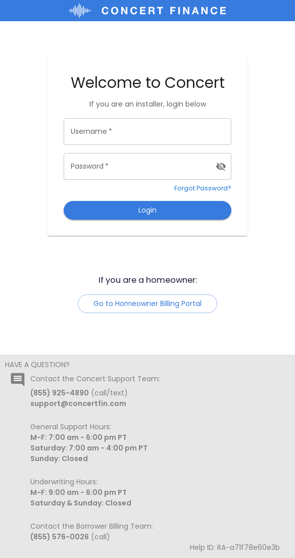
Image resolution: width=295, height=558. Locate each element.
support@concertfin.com (78, 403)
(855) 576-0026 (59, 537)
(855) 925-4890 (59, 393)
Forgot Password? (202, 188)
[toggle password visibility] (221, 166)
